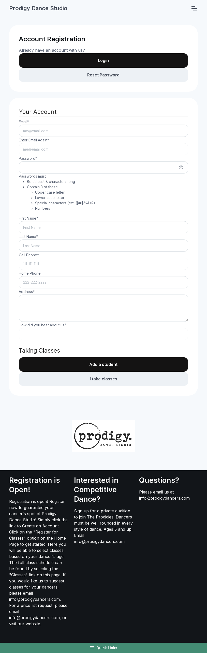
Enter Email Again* (34, 140)
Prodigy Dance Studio (38, 8)
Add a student (103, 364)
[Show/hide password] (181, 167)
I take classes (103, 378)
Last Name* (28, 236)
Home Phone (30, 273)
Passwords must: (57, 192)
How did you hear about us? (42, 325)
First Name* (28, 218)
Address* (27, 291)
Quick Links (103, 648)
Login (103, 60)
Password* (28, 158)
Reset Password (103, 74)
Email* (24, 121)
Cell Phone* (29, 255)
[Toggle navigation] (194, 8)
